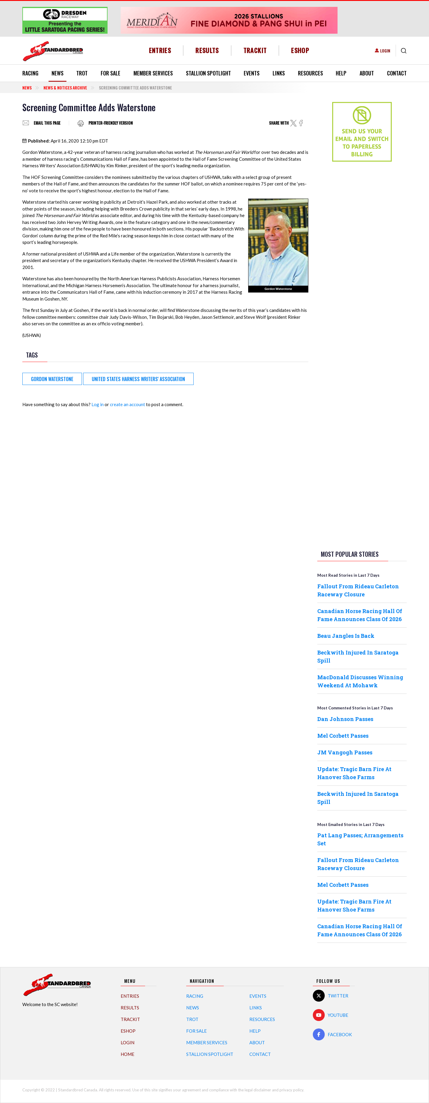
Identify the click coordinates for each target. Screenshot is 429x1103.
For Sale (110, 73)
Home (127, 1054)
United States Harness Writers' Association (138, 379)
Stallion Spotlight (208, 73)
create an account (127, 404)
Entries (160, 50)
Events (251, 73)
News (57, 73)
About (367, 73)
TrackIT (255, 50)
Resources (310, 73)
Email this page (47, 123)
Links (279, 73)
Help (341, 73)
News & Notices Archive (65, 87)
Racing (30, 73)
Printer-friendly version (110, 123)
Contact (397, 73)
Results (207, 50)
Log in (97, 404)
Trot (82, 73)
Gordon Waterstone (52, 379)
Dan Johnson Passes (345, 719)
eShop (300, 50)
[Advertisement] (362, 260)
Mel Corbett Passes (343, 735)
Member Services (153, 73)
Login (385, 50)
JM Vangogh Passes (344, 752)
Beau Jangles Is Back (345, 635)
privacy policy (291, 1089)
